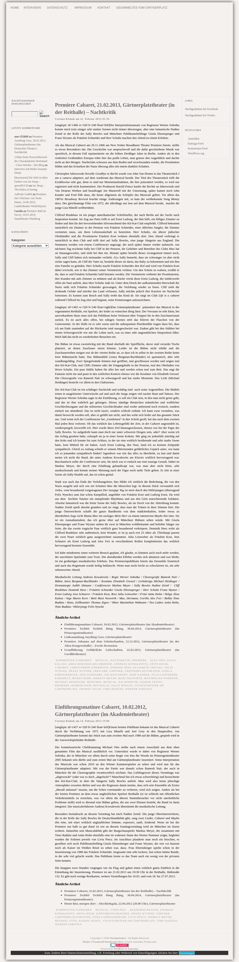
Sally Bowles (122, 685)
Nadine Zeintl (151, 681)
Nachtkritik (128, 681)
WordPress (118, 948)
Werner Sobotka (138, 688)
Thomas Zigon (90, 688)
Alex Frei (157, 660)
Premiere (139, 660)
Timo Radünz (113, 688)
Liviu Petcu (137, 917)
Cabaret (62, 667)
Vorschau (118, 909)
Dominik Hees (120, 667)
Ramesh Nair (81, 685)
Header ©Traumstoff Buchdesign (100, 941)
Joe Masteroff (115, 674)
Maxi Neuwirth (130, 678)
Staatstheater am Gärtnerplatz (129, 920)
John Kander (139, 674)
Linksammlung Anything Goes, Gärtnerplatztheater (98, 637)
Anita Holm (159, 663)
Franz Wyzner (80, 671)
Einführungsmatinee (113, 913)
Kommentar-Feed (197, 148)
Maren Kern (81, 678)
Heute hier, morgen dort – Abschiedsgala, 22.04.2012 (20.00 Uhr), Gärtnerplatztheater (120, 903)
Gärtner (116, 671)
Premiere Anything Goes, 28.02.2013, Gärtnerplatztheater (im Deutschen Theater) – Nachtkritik (30, 144)
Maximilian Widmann (161, 678)
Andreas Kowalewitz (131, 663)
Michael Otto (66, 920)
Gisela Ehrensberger (109, 917)
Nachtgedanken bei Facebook (201, 109)
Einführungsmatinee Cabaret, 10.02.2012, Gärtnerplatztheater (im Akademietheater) (119, 624)
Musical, (102, 660)
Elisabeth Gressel (148, 667)
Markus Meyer (104, 678)
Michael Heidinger (70, 681)
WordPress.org (196, 153)
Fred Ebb (100, 671)
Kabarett (62, 678)
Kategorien (18, 240)
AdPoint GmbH (23, 194)
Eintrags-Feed (195, 143)
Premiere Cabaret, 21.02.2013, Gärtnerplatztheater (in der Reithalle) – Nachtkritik (118, 891)
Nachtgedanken (118, 938)
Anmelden (193, 138)
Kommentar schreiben (74, 660)
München (94, 681)
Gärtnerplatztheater (142, 671)
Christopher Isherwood (89, 667)
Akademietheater (144, 909)
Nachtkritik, (121, 660)
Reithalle (101, 685)
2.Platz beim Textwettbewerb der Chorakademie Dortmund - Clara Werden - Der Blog (30, 161)
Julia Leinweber (164, 674)
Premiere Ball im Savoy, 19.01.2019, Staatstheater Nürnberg (30, 215)
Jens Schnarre (91, 674)
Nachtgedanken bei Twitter (200, 115)
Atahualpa (133, 948)
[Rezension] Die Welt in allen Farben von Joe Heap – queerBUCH (31, 181)
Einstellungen (187, 952)
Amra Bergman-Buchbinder (90, 663)
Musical (110, 681)
